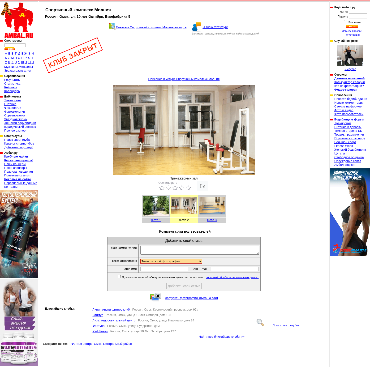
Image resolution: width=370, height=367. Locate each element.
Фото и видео (343, 110)
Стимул (97, 316)
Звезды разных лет (17, 70)
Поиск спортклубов (278, 327)
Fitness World (343, 146)
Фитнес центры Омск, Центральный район (101, 345)
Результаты (12, 79)
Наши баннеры (15, 164)
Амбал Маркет (344, 164)
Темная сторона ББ (348, 130)
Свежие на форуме (348, 106)
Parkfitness (100, 332)
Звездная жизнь (15, 119)
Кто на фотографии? (349, 86)
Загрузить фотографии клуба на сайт (191, 299)
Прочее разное (15, 130)
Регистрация (352, 34)
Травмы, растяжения (349, 134)
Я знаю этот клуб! (215, 27)
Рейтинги (10, 87)
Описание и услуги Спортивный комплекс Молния (184, 79)
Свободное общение (349, 157)
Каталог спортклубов (19, 143)
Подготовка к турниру (349, 138)
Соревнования (14, 115)
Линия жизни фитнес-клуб (111, 311)
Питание (10, 104)
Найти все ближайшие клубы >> (222, 338)
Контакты (10, 186)
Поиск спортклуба (17, 139)
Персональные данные (20, 183)
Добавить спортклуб (18, 147)
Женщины (25, 66)
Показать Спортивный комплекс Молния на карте (151, 27)
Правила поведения (18, 171)
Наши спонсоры (15, 168)
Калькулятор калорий (349, 82)
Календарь (12, 91)
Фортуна (98, 327)
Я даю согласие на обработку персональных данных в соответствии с (197, 278)
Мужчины (11, 66)
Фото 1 (156, 220)
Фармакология (14, 111)
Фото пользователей (348, 114)
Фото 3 (212, 220)
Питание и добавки (347, 127)
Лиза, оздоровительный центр (113, 322)
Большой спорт (345, 142)
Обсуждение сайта (347, 161)
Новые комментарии (349, 102)
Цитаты (339, 153)
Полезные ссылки (17, 175)
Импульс (350, 58)
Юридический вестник (20, 126)
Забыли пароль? (352, 31)
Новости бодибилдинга (350, 99)
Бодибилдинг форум (349, 119)
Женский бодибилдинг (20, 123)
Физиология (12, 108)
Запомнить (354, 22)
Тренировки (12, 100)
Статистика (12, 83)
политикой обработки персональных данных (239, 278)
